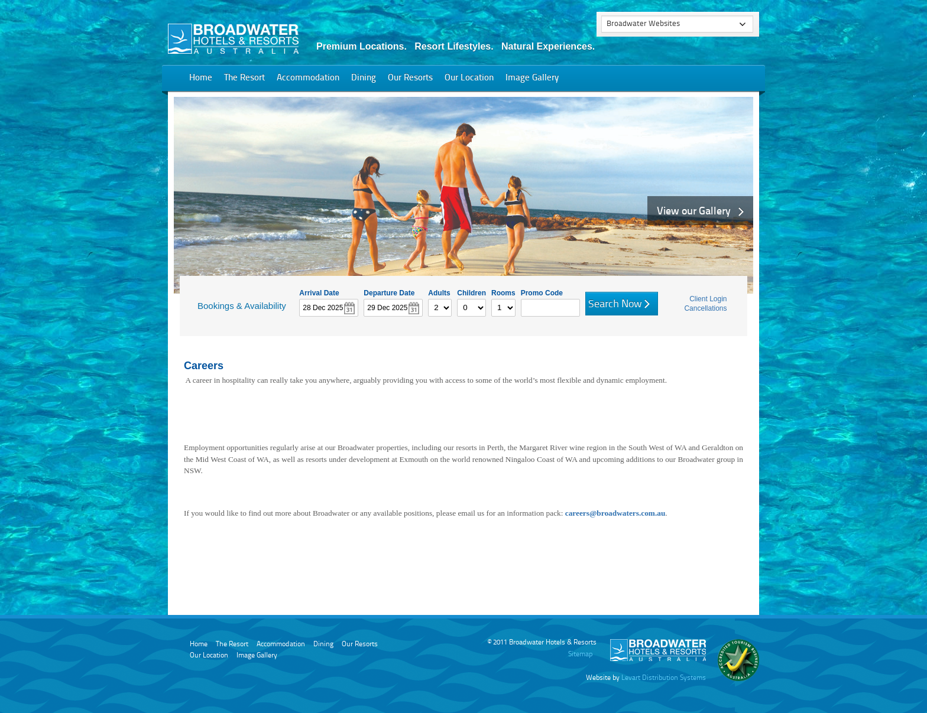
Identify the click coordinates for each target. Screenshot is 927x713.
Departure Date (389, 292)
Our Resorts (410, 78)
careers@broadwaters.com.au (615, 513)
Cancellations (705, 308)
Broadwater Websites (643, 24)
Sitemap (580, 654)
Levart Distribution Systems (663, 678)
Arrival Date (319, 292)
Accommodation (308, 78)
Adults (439, 292)
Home (200, 78)
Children (471, 292)
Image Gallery (532, 78)
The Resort (244, 78)
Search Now (615, 304)
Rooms (503, 292)
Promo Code (542, 292)
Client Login (708, 299)
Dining (363, 78)
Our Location (469, 78)
